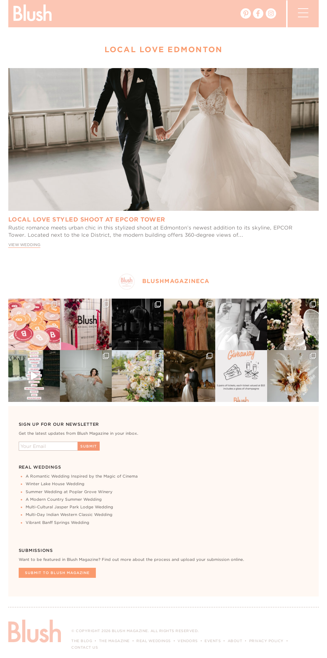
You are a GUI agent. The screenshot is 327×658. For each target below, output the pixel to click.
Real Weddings (153, 641)
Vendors (188, 641)
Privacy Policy (266, 641)
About (235, 641)
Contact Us (84, 647)
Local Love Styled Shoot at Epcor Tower (86, 219)
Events (213, 641)
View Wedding (24, 245)
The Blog (81, 641)
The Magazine (114, 641)
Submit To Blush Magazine (57, 573)
